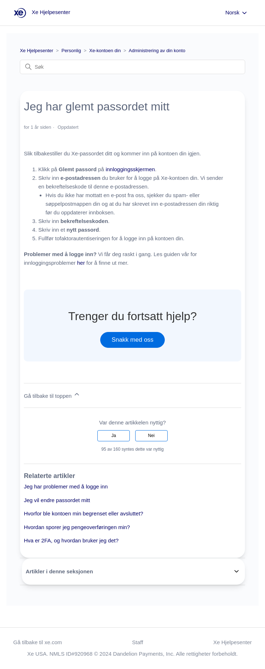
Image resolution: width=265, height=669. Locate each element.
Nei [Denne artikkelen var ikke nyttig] (151, 435)
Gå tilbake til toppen (52, 395)
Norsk (236, 13)
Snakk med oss (132, 339)
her (81, 263)
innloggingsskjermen (130, 169)
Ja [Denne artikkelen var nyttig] (113, 435)
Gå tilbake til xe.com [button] (37, 642)
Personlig (71, 50)
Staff (137, 642)
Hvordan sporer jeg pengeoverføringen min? (77, 527)
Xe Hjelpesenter (36, 50)
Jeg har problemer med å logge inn (66, 486)
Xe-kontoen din (105, 50)
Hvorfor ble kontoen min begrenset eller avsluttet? (83, 513)
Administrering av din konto (157, 50)
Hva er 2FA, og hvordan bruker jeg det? (71, 540)
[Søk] (132, 67)
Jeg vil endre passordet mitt (57, 500)
